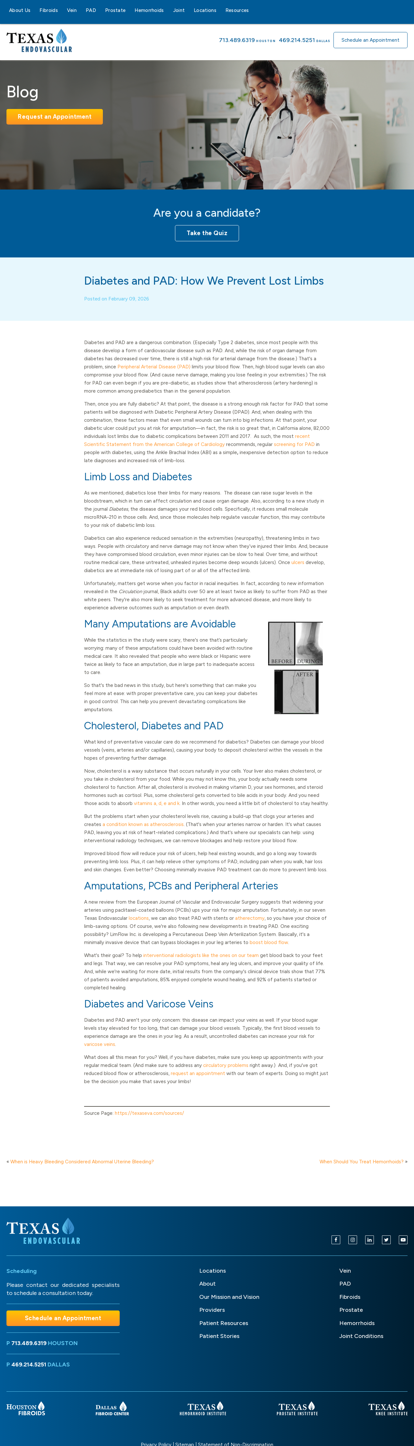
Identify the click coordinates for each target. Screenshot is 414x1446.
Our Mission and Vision (229, 1296)
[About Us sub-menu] (34, 10)
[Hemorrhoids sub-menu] (168, 10)
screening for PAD (294, 453)
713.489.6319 (237, 40)
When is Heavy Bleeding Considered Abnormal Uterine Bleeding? (82, 1162)
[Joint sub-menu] (188, 10)
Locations (205, 10)
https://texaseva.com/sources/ (149, 1122)
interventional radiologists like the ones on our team (201, 964)
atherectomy (250, 927)
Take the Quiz (207, 233)
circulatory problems (225, 1074)
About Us (19, 10)
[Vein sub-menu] (80, 10)
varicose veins (99, 1053)
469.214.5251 (297, 40)
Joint (179, 10)
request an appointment (198, 1082)
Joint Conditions (361, 1336)
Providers (212, 1309)
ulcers (297, 571)
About (207, 1283)
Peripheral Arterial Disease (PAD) (154, 376)
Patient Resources (223, 1323)
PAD (91, 10)
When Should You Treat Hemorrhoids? (362, 1162)
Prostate (115, 10)
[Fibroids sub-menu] (61, 10)
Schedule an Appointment (370, 40)
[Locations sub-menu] (220, 10)
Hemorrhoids (149, 10)
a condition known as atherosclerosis (143, 833)
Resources (237, 10)
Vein (72, 10)
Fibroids (48, 10)
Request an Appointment (55, 116)
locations (139, 927)
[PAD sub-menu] (100, 10)
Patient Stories (219, 1336)
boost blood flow (269, 951)
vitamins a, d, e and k (157, 812)
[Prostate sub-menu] (129, 10)
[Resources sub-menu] (253, 10)
